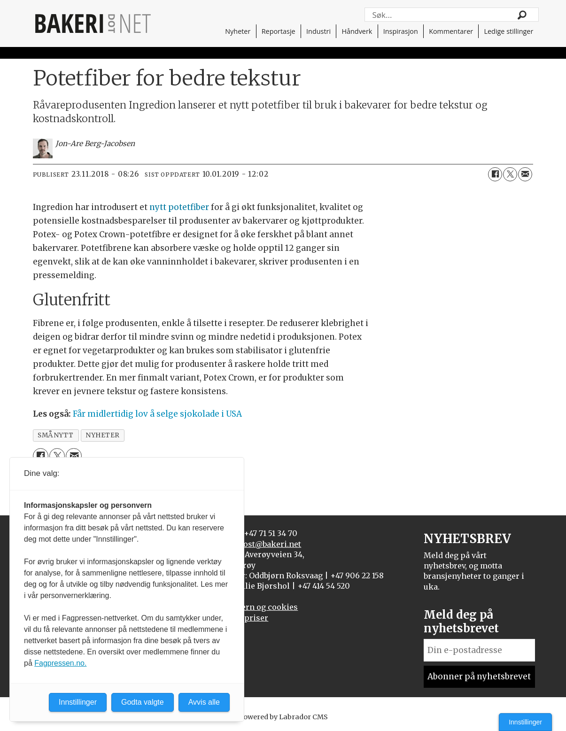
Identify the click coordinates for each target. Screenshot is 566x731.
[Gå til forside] (93, 23)
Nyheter (237, 31)
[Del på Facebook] (495, 174)
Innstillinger (525, 722)
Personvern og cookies (254, 607)
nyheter (102, 435)
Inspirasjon (400, 31)
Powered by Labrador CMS (283, 717)
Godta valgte (142, 702)
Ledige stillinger (509, 31)
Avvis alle (204, 702)
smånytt (56, 435)
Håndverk (356, 31)
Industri (318, 31)
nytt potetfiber (179, 207)
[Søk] (522, 15)
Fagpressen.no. (60, 663)
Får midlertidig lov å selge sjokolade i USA (157, 414)
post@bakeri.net (269, 544)
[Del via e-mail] (525, 174)
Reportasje (278, 31)
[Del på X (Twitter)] (510, 174)
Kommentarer (451, 31)
